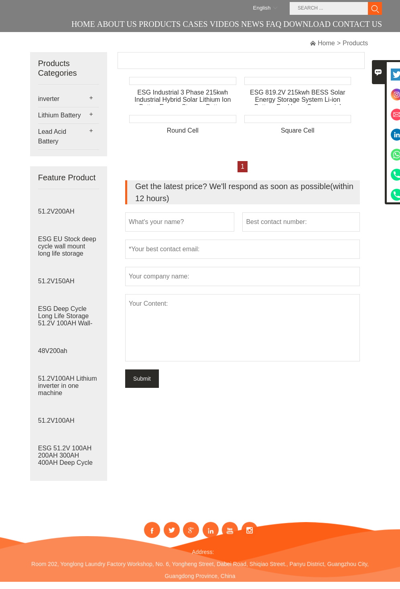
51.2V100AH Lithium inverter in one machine (67, 385)
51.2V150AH (56, 281)
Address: (203, 558)
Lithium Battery (59, 115)
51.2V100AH (56, 420)
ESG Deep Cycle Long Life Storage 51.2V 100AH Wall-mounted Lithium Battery (65, 323)
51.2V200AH (56, 211)
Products (355, 43)
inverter (48, 98)
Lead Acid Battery (52, 136)
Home (326, 43)
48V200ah (52, 350)
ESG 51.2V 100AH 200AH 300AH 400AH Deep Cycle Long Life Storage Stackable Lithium (65, 462)
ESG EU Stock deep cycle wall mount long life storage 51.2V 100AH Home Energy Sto (67, 253)
